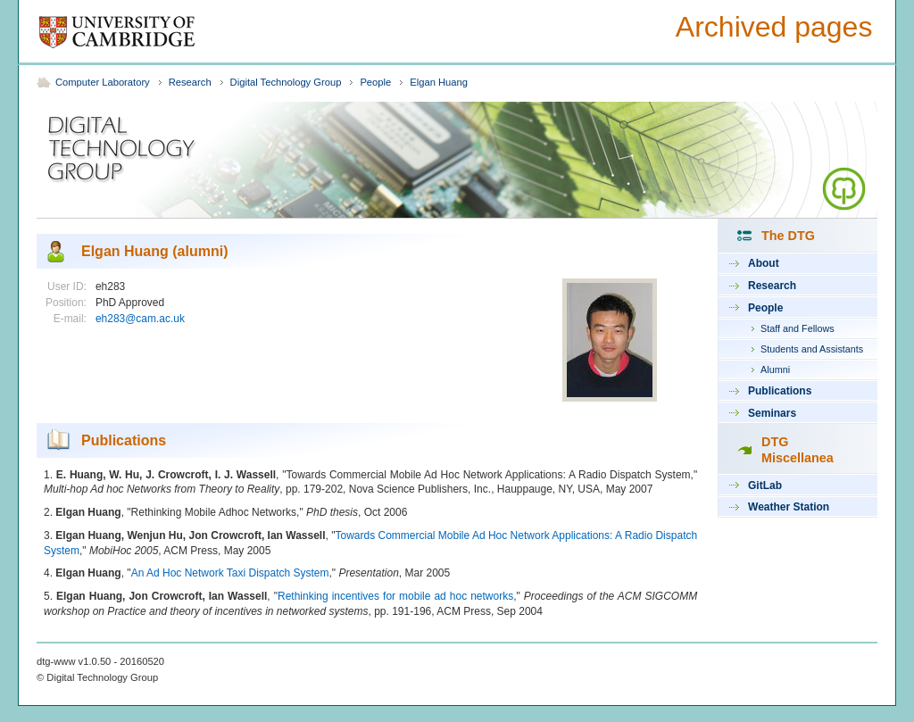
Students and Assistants (811, 349)
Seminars (772, 413)
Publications (779, 391)
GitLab (765, 485)
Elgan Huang (439, 82)
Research (190, 82)
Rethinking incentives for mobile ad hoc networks (395, 596)
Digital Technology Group (286, 82)
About (763, 263)
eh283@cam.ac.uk (140, 318)
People (375, 82)
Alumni (775, 369)
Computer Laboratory (102, 82)
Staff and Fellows (797, 328)
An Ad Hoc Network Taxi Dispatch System (230, 573)
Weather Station (788, 507)
